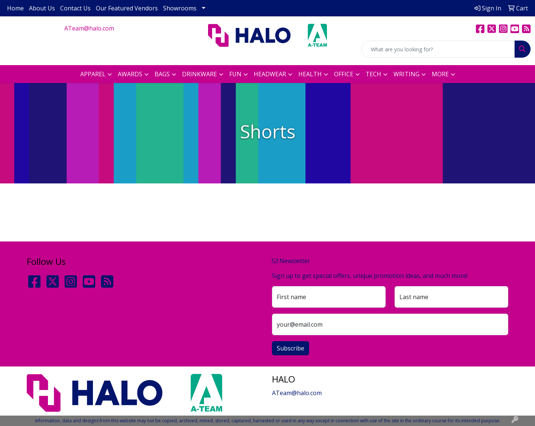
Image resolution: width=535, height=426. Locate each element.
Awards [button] (130, 74)
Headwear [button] (270, 74)
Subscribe (290, 348)
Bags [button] (162, 74)
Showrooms (180, 8)
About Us (42, 8)
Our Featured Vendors (127, 8)
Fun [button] (235, 74)
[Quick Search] (438, 49)
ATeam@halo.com (89, 28)
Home (15, 8)
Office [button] (343, 74)
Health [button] (310, 74)
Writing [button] (406, 74)
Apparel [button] (93, 74)
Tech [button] (373, 74)
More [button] (440, 74)
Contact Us (75, 8)
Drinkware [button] (199, 74)
